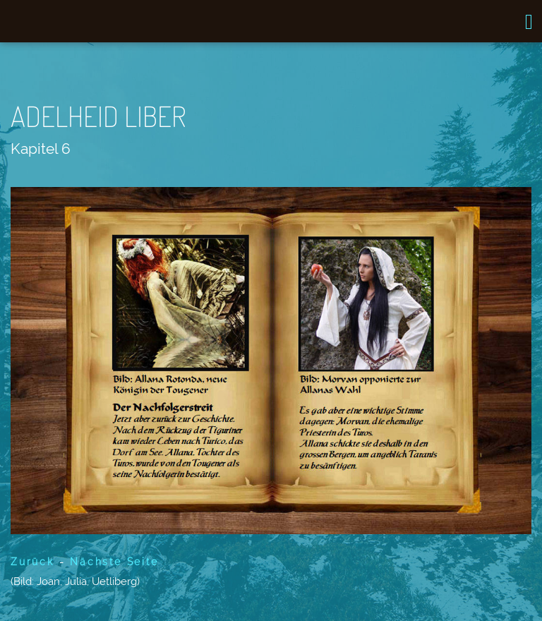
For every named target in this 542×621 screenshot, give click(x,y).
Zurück (32, 561)
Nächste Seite (111, 561)
